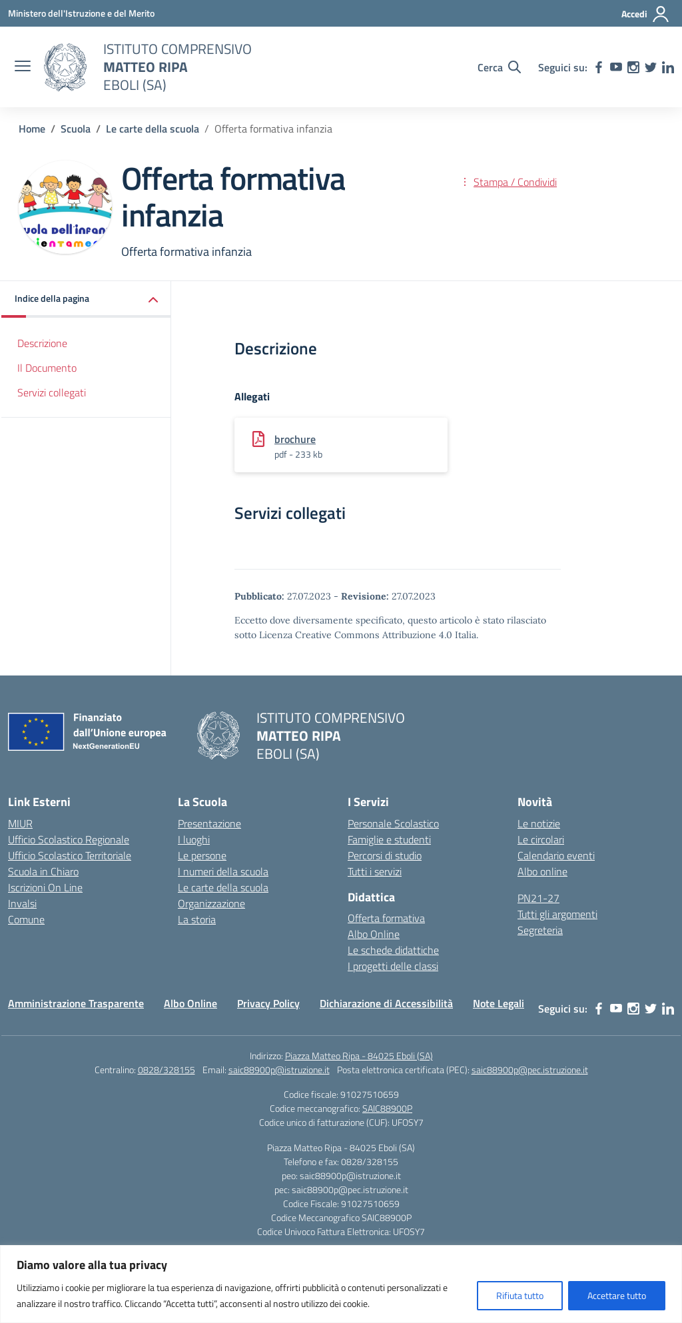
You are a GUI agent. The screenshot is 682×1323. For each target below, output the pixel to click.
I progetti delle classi (393, 966)
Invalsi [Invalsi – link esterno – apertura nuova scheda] (22, 903)
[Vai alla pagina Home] (32, 129)
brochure (295, 439)
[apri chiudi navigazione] (23, 67)
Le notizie (538, 823)
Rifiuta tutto (519, 1295)
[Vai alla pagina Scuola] (76, 129)
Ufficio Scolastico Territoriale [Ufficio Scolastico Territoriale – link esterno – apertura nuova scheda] (69, 855)
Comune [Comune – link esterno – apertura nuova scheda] (26, 919)
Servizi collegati (51, 392)
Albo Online (374, 934)
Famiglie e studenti (389, 839)
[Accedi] (645, 14)
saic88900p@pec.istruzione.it (530, 1070)
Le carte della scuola (223, 887)
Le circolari (540, 839)
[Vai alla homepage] (65, 67)
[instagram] (633, 67)
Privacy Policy (268, 1003)
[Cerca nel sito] (499, 67)
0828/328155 (166, 1070)
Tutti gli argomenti (557, 914)
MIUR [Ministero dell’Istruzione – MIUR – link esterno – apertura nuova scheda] (20, 823)
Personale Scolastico (393, 823)
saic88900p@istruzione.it (279, 1070)
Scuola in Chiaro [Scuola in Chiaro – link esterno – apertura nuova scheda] (43, 871)
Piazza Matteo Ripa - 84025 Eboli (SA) (359, 1056)
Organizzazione (211, 903)
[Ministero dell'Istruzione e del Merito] (81, 13)
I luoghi (194, 839)
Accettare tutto (616, 1295)
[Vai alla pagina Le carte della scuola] (152, 129)
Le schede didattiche (393, 950)
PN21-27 (538, 898)
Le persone (202, 855)
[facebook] (599, 67)
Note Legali (498, 1003)
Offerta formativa (386, 918)
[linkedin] (668, 67)
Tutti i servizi (375, 871)
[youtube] (616, 67)
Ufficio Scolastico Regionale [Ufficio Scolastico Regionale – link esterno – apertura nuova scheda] (68, 839)
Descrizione (42, 343)
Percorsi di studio (385, 855)
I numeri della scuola (223, 871)
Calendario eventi (556, 855)
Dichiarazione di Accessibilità (386, 1003)
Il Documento (47, 368)
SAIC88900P (387, 1108)
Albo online (542, 871)
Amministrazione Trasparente (76, 1003)
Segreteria (540, 930)
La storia (197, 919)
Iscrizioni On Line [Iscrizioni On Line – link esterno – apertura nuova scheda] (45, 887)
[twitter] (651, 67)
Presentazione (209, 823)
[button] (86, 299)
